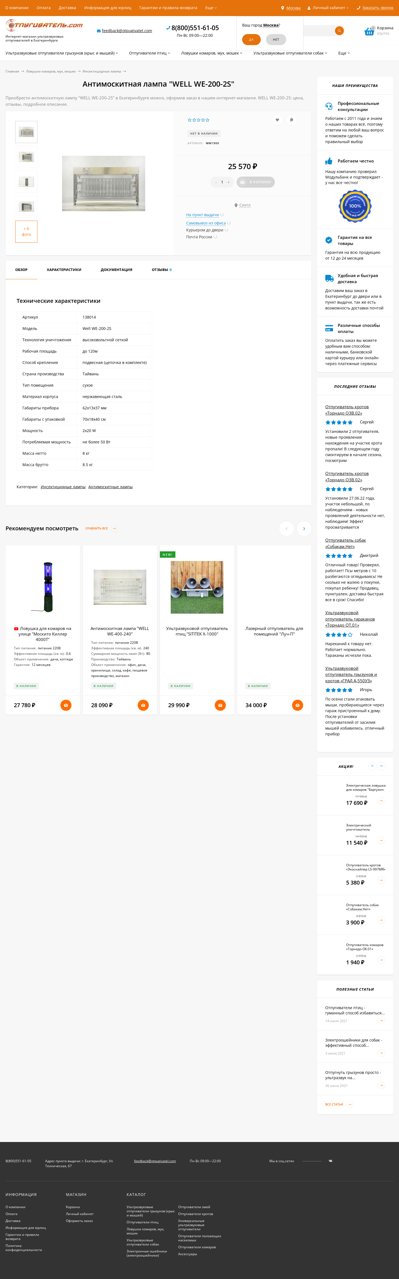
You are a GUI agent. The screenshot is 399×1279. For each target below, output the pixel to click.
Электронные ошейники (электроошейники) (147, 1253)
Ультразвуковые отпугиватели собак (143, 1242)
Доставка (67, 7)
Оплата (44, 7)
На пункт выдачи (202, 214)
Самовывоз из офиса (206, 223)
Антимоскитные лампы (110, 486)
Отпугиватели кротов (195, 1213)
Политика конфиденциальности (24, 1247)
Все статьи (339, 1104)
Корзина (73, 1207)
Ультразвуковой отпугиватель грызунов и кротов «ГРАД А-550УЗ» (351, 674)
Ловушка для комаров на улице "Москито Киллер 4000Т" (45, 634)
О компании (17, 7)
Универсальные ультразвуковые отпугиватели (191, 1224)
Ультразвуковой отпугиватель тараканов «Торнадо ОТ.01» (350, 619)
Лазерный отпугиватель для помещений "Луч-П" (274, 631)
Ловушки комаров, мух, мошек (51, 71)
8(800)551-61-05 (195, 27)
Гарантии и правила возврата (168, 7)
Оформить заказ (79, 1220)
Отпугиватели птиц (142, 1222)
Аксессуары (187, 1254)
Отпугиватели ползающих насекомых (199, 1238)
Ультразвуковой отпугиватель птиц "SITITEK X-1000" (197, 631)
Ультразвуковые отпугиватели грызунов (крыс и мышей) (151, 1211)
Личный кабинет (80, 1213)
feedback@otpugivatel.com (127, 30)
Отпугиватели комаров (197, 1247)
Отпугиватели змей (194, 1207)
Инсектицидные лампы (102, 71)
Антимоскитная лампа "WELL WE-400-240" (120, 631)
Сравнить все (101, 528)
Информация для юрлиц (107, 7)
